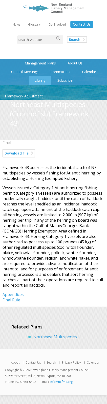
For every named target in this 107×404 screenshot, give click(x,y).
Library (40, 80)
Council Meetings (25, 71)
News (16, 24)
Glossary (34, 24)
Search (74, 40)
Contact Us (82, 24)
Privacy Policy (71, 362)
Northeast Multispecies (55, 337)
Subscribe (65, 80)
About (15, 362)
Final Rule (11, 300)
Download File (16, 153)
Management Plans (40, 63)
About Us (75, 63)
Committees (60, 71)
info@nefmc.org (61, 382)
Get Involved (57, 24)
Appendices (13, 294)
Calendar (89, 71)
